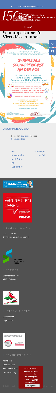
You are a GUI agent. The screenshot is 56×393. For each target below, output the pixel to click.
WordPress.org (9, 372)
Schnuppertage (18, 139)
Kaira (28, 389)
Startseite (25, 136)
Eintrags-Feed (9, 365)
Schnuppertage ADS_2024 (16, 128)
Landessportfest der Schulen (42, 153)
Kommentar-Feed (10, 368)
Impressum (8, 320)
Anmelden (7, 361)
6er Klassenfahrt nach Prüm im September (17, 159)
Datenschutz (8, 317)
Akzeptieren (32, 385)
